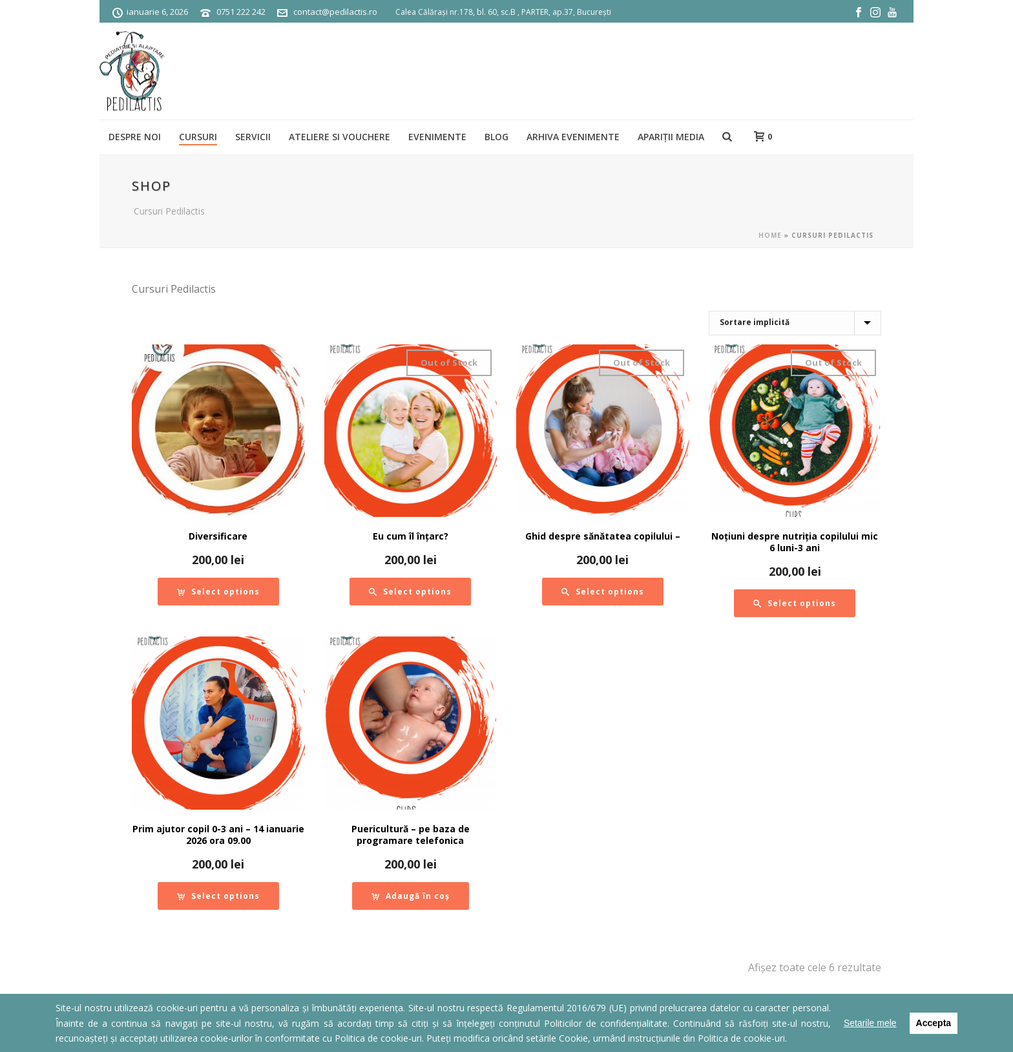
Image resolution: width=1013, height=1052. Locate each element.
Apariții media (671, 137)
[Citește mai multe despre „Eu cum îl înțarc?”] (410, 591)
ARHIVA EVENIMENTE (573, 137)
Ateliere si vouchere (339, 137)
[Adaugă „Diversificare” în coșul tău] (218, 591)
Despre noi (135, 137)
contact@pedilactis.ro (335, 11)
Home (770, 235)
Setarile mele (870, 1023)
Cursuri (198, 137)
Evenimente (437, 137)
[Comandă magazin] (795, 323)
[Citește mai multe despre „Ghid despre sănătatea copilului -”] (602, 591)
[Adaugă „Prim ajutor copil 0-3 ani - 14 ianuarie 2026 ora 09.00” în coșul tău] (218, 896)
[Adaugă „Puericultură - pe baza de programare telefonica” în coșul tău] (410, 896)
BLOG (496, 137)
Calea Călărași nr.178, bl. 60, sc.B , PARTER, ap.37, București (503, 11)
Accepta (933, 1023)
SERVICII (253, 137)
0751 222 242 (241, 11)
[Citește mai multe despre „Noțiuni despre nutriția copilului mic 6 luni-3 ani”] (794, 603)
